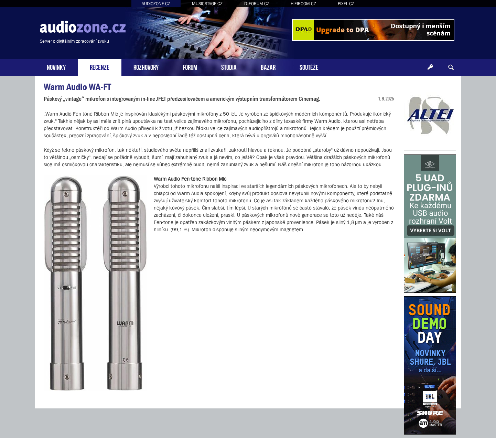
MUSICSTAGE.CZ (207, 3)
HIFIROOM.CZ (303, 3)
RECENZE (99, 66)
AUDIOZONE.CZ (156, 3)
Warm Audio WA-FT (77, 87)
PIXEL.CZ (346, 3)
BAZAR (268, 66)
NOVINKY (56, 66)
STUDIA (229, 66)
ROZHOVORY (146, 66)
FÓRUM (190, 66)
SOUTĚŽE (309, 66)
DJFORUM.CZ (256, 3)
